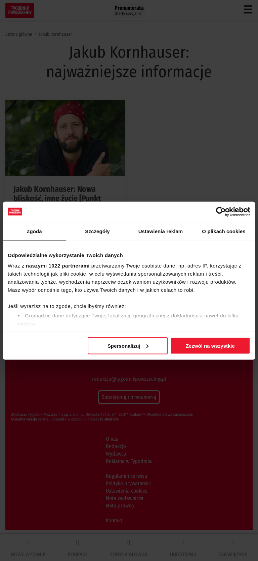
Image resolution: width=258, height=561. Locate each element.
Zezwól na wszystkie (210, 345)
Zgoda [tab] (34, 231)
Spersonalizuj (128, 345)
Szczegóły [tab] (97, 231)
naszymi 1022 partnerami (58, 266)
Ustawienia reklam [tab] (160, 231)
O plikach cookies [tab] (223, 231)
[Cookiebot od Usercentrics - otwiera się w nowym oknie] (220, 212)
